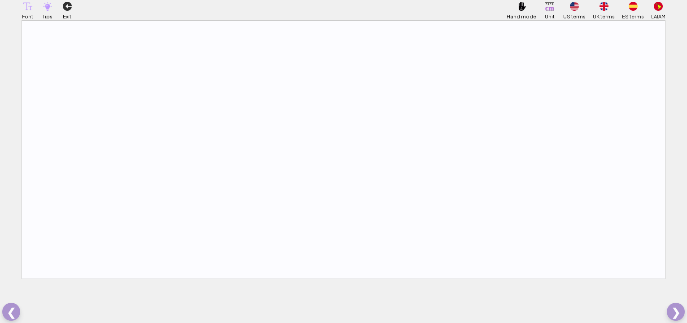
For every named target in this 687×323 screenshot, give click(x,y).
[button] (28, 6)
